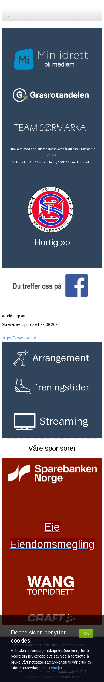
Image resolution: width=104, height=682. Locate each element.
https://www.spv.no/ (19, 338)
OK (86, 633)
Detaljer (55, 668)
